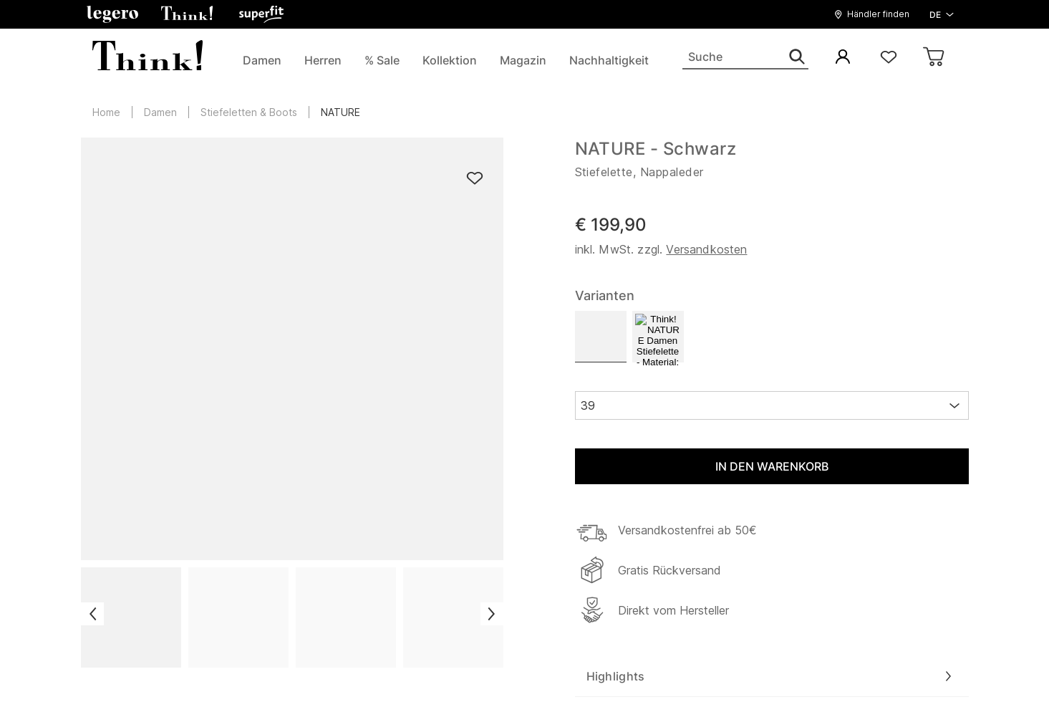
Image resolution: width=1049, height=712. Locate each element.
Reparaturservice (349, 280)
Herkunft (327, 300)
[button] (875, 14)
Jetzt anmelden (772, 486)
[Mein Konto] (843, 58)
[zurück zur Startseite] (493, 14)
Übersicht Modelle (131, 280)
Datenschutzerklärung (581, 679)
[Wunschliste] (889, 58)
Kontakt (325, 359)
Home (106, 112)
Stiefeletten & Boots (248, 112)
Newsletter (332, 379)
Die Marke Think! (128, 260)
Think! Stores (117, 300)
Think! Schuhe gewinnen (369, 319)
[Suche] (745, 57)
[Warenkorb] (934, 58)
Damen (160, 112)
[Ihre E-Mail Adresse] (611, 486)
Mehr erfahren (886, 547)
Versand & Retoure (354, 260)
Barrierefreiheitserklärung (370, 400)
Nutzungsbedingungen (726, 679)
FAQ (314, 339)
